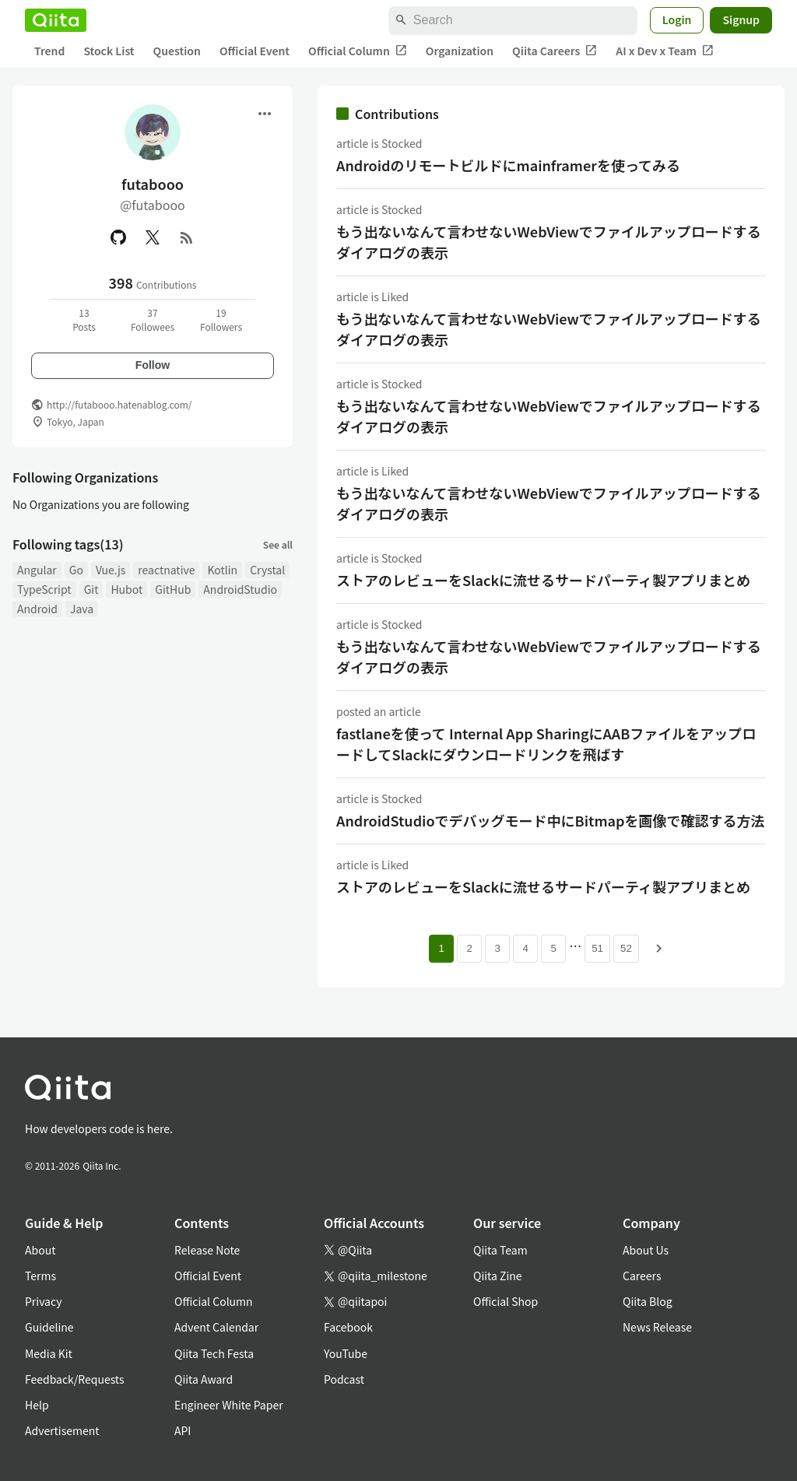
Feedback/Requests (75, 1379)
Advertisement (62, 1430)
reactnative (166, 569)
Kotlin (222, 569)
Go (76, 569)
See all (278, 544)
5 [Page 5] (553, 948)
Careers (642, 1275)
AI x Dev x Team (665, 51)
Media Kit (48, 1353)
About (40, 1250)
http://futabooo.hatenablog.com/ (119, 404)
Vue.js (110, 569)
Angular (37, 569)
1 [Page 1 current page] (441, 948)
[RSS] (187, 237)
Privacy (43, 1301)
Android (37, 608)
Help (37, 1405)
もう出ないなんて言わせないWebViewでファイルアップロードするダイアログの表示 (548, 241)
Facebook (348, 1327)
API (182, 1430)
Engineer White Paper (228, 1405)
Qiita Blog (647, 1301)
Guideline (49, 1327)
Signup (741, 19)
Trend (49, 50)
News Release (657, 1327)
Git (91, 589)
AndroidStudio (240, 589)
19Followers (221, 319)
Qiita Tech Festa (214, 1353)
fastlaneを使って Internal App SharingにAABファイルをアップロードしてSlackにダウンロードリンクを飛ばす (546, 743)
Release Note (207, 1250)
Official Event (254, 50)
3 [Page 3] (497, 948)
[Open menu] (264, 113)
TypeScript (44, 589)
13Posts (84, 319)
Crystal (267, 569)
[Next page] (659, 949)
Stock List (108, 50)
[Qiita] (55, 20)
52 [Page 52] (626, 948)
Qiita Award (203, 1379)
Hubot (126, 589)
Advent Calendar (216, 1327)
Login (677, 19)
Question (177, 50)
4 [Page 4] (525, 948)
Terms (40, 1275)
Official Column (357, 51)
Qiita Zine (497, 1275)
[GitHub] (118, 237)
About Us (646, 1250)
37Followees (152, 319)
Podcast (344, 1379)
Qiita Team (500, 1250)
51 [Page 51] (597, 948)
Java (81, 608)
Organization (459, 50)
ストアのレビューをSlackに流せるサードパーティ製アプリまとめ (543, 580)
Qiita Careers (554, 51)
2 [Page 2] (469, 948)
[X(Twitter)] (152, 237)
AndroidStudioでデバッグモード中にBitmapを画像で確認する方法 (550, 820)
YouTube (345, 1353)
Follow (152, 365)
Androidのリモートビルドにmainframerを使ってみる (508, 165)
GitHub (173, 589)
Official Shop (505, 1301)
